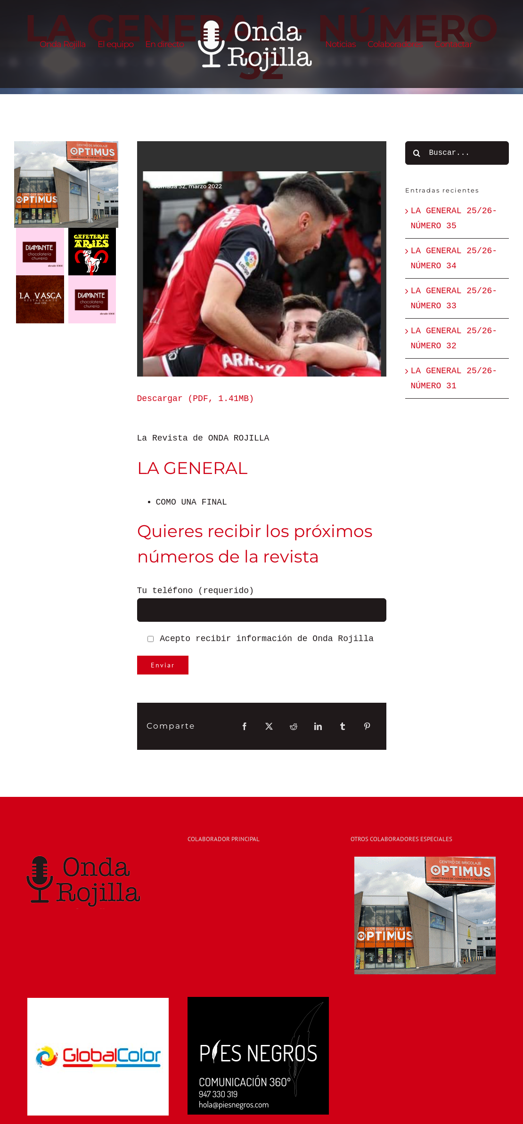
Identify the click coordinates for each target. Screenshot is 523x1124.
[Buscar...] (457, 153)
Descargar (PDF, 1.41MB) (195, 398)
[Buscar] (417, 153)
